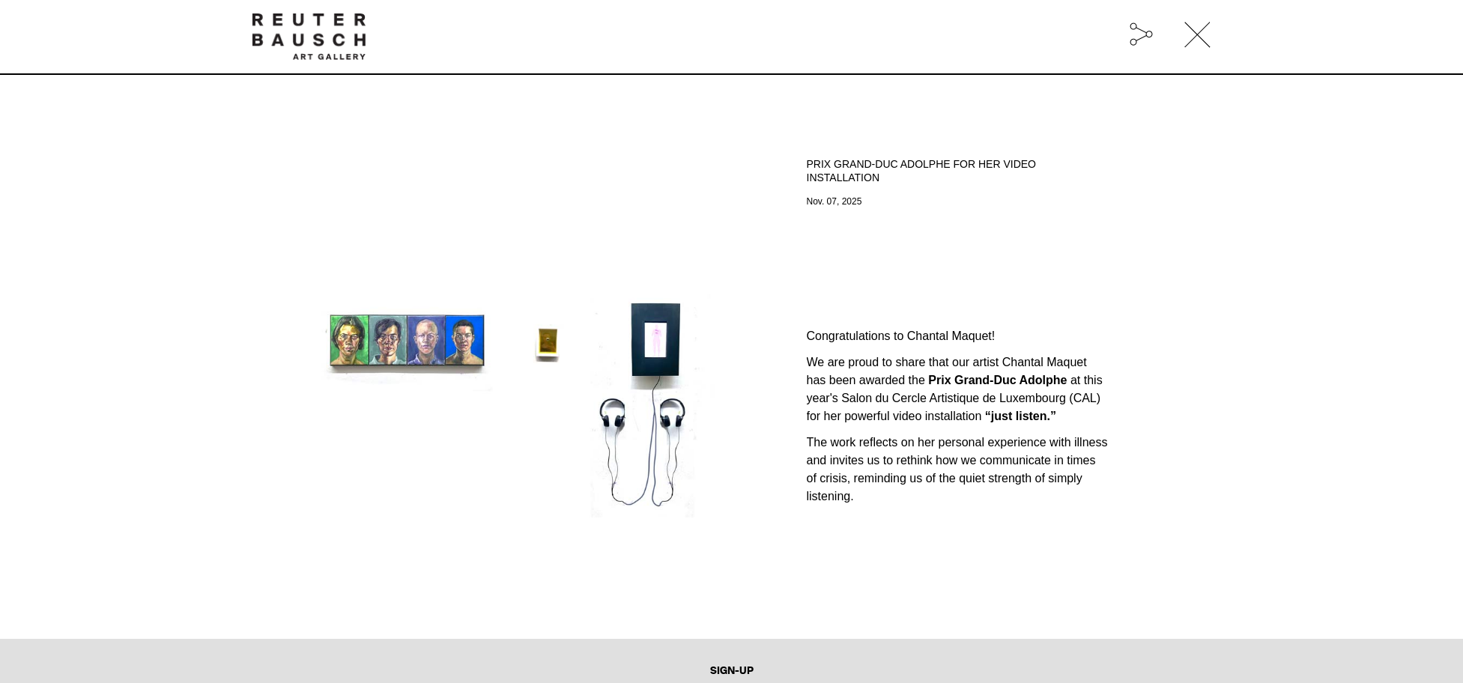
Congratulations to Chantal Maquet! (901, 336)
